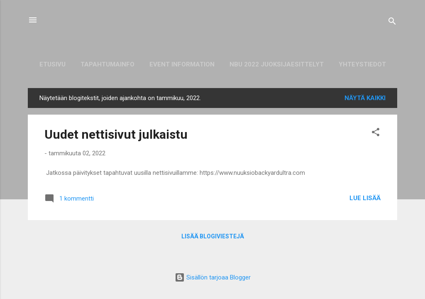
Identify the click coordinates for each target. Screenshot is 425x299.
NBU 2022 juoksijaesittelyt (277, 64)
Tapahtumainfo (107, 64)
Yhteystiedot (362, 64)
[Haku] (392, 22)
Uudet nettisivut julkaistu (116, 134)
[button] (376, 133)
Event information (182, 64)
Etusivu (52, 64)
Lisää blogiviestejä (212, 236)
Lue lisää (365, 198)
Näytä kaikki (365, 98)
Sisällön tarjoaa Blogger (213, 277)
